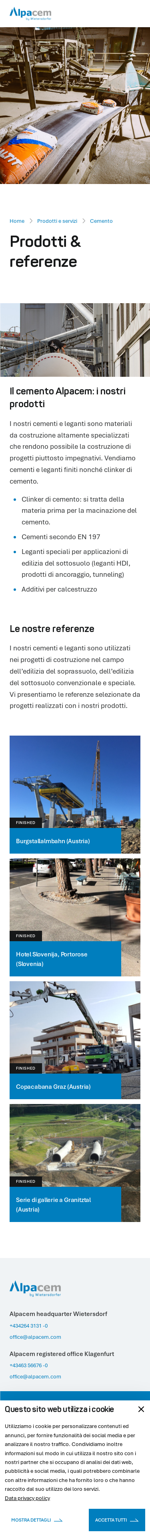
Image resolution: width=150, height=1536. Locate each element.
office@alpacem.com (35, 1336)
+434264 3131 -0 (29, 1325)
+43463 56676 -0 (29, 1365)
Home (17, 220)
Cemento (101, 220)
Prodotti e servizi (57, 220)
